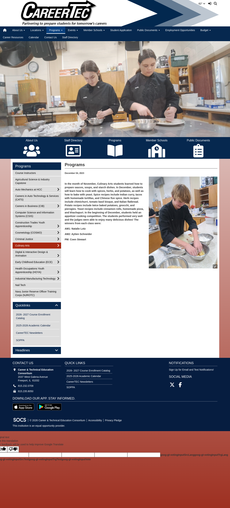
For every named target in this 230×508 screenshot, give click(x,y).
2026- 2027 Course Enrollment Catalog (33, 316)
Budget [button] (205, 30)
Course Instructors (25, 172)
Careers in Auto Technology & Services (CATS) (37, 197)
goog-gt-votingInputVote (76, 459)
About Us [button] (18, 30)
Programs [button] (56, 30)
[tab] (37, 305)
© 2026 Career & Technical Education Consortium (57, 420)
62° (202, 3)
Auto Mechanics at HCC (28, 189)
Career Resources (13, 37)
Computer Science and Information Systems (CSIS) (34, 214)
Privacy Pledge (113, 420)
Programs (23, 166)
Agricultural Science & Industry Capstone (32, 180)
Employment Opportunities (180, 30)
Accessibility (95, 420)
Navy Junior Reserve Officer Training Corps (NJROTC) (35, 293)
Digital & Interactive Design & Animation (31, 253)
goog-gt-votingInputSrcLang (177, 454)
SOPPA (20, 340)
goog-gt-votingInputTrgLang (211, 454)
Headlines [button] (26, 350)
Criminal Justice (24, 239)
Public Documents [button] (148, 30)
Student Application (121, 30)
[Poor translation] (13, 449)
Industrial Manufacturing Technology (35, 278)
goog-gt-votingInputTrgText (45, 459)
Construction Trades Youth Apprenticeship (30, 224)
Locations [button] (37, 30)
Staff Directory (70, 37)
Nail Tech (20, 285)
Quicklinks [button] (26, 305)
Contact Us (50, 37)
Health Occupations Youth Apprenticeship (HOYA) (29, 270)
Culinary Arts (22, 245)
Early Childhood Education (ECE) (33, 262)
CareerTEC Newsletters (29, 332)
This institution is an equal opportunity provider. (39, 425)
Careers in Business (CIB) (29, 205)
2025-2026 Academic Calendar (33, 325)
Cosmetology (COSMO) (28, 232)
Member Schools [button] (94, 30)
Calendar (34, 37)
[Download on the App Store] (23, 406)
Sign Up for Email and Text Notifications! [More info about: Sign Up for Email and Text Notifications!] (191, 369)
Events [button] (73, 30)
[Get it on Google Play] (49, 406)
